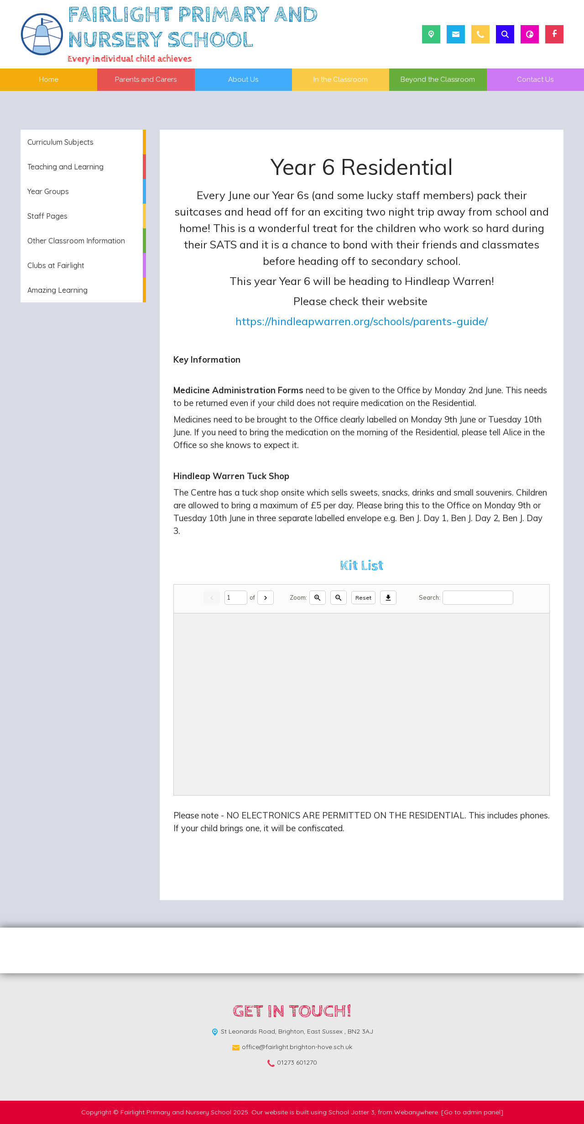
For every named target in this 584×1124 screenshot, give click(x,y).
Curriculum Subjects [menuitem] (60, 142)
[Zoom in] (317, 598)
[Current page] (235, 598)
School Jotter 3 (351, 1112)
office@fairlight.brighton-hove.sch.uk (297, 1047)
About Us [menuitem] (243, 79)
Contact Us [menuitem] (535, 79)
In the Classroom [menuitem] (340, 79)
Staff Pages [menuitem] (47, 216)
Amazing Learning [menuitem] (57, 290)
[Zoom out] (338, 598)
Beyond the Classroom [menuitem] (438, 79)
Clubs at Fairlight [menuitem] (55, 265)
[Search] (478, 598)
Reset (363, 597)
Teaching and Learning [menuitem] (65, 166)
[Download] (388, 598)
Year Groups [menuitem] (48, 191)
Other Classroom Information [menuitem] (76, 240)
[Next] (265, 598)
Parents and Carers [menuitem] (146, 79)
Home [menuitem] (48, 79)
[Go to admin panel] (472, 1112)
